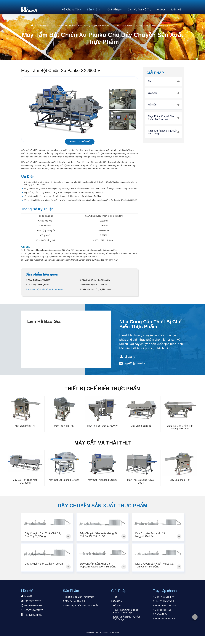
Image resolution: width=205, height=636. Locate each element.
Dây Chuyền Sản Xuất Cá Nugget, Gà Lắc (150, 535)
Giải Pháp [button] (114, 9)
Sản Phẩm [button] (93, 9)
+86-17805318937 (33, 605)
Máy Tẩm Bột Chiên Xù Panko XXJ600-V (46, 289)
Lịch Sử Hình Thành (164, 601)
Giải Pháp (155, 73)
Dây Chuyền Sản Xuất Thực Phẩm (67, 26)
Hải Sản (152, 104)
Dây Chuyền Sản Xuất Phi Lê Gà (44, 563)
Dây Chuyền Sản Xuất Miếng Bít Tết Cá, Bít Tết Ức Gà (99, 535)
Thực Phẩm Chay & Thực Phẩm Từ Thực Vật (161, 118)
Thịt (150, 81)
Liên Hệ (176, 9)
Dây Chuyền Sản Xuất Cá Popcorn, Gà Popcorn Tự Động (98, 565)
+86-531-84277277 (33, 610)
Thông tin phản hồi (79, 141)
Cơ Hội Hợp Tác (163, 610)
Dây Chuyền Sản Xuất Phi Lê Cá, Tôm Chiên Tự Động (110, 26)
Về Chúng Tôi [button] (70, 9)
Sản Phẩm (42, 26)
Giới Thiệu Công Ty (164, 597)
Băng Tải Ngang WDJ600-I (39, 280)
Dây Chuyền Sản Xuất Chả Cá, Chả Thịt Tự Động (43, 535)
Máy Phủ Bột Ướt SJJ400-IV (94, 285)
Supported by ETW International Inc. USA (102, 632)
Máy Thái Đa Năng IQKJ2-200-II (141, 481)
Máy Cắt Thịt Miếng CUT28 (102, 480)
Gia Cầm (152, 93)
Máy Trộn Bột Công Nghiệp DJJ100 (97, 289)
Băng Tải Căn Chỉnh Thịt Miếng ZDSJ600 (180, 427)
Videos (161, 9)
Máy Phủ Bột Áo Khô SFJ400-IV (96, 280)
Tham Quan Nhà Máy (165, 605)
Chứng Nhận (161, 614)
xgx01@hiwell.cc (135, 363)
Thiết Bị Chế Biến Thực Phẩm (102, 388)
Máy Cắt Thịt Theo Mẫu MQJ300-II (25, 481)
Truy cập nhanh (165, 591)
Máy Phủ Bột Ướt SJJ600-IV (102, 425)
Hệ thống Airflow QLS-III (38, 285)
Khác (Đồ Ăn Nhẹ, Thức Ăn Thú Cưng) (162, 132)
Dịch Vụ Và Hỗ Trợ (139, 9)
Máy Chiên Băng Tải (141, 425)
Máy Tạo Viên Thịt (63, 425)
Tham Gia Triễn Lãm (165, 618)
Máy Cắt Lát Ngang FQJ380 (64, 480)
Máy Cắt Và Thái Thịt (102, 443)
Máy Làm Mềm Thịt (25, 425)
